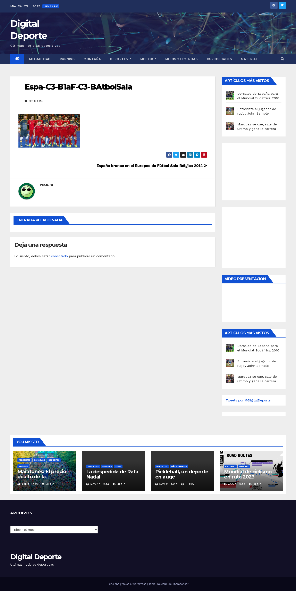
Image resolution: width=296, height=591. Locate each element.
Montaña (92, 59)
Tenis (118, 466)
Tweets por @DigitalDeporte (248, 400)
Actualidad (40, 59)
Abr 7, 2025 (30, 484)
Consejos (39, 460)
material (249, 59)
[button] (282, 59)
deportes (54, 460)
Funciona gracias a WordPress (127, 583)
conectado (59, 256)
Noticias (23, 466)
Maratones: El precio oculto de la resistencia (41, 476)
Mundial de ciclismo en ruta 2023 (248, 474)
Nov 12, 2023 (168, 484)
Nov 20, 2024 (99, 484)
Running (67, 59)
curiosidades (219, 59)
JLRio (49, 185)
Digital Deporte (35, 556)
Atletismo (24, 460)
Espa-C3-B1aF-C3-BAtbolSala (78, 87)
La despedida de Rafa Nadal (112, 474)
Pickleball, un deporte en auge (182, 474)
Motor (148, 59)
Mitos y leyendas (181, 59)
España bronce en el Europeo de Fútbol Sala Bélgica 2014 (151, 165)
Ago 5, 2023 (236, 484)
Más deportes (179, 466)
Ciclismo (230, 466)
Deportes (120, 59)
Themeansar (180, 583)
